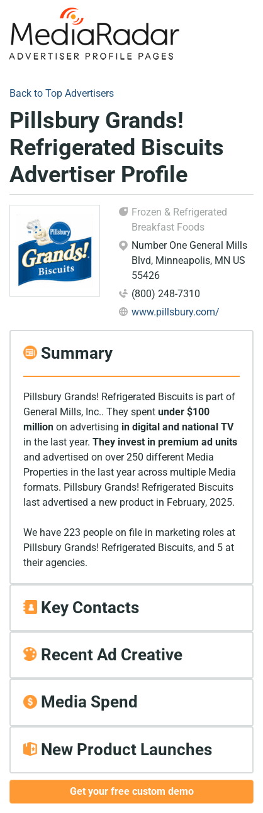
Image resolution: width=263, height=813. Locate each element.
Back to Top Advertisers (61, 93)
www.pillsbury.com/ (176, 312)
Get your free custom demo (132, 791)
